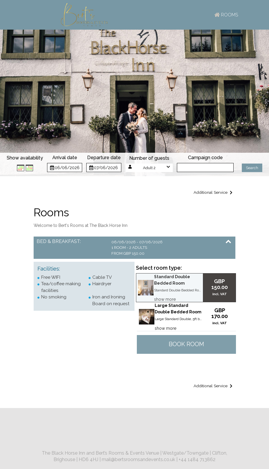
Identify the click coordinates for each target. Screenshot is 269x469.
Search (252, 168)
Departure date (104, 157)
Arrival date (64, 157)
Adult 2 (149, 168)
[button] (149, 168)
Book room (186, 344)
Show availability (25, 158)
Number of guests (149, 158)
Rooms (226, 15)
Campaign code (205, 157)
